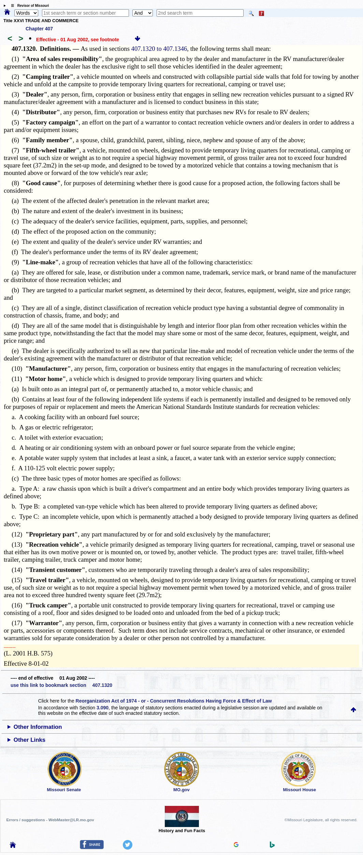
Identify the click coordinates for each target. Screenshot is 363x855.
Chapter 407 (39, 28)
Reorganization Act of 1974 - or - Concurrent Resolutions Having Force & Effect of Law (174, 701)
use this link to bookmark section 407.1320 (61, 685)
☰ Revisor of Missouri (28, 6)
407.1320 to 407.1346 (159, 48)
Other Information (38, 727)
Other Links (29, 740)
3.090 (102, 707)
